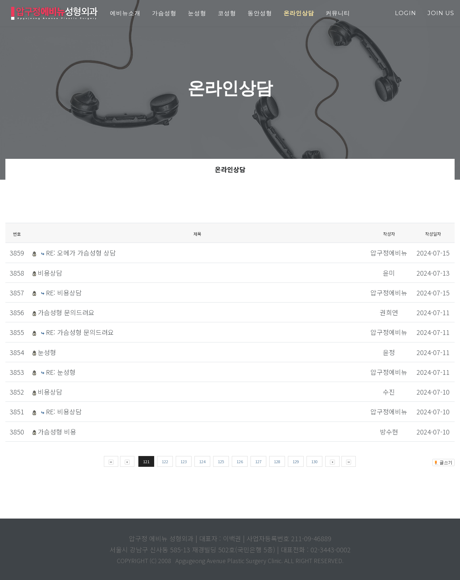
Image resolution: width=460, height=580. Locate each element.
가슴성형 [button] (164, 13)
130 (314, 461)
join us (441, 13)
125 (221, 461)
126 (239, 461)
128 (277, 461)
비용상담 (50, 272)
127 (258, 461)
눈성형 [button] (197, 13)
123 (183, 461)
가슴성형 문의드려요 (66, 312)
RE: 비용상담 (64, 292)
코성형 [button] (227, 13)
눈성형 (47, 352)
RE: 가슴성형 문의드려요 (80, 332)
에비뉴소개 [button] (125, 13)
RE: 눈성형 (60, 372)
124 (202, 461)
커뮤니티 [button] (338, 13)
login (405, 13)
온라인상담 (230, 169)
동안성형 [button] (260, 13)
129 (296, 461)
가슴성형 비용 (57, 431)
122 (165, 461)
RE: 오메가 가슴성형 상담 (81, 252)
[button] (299, 13)
